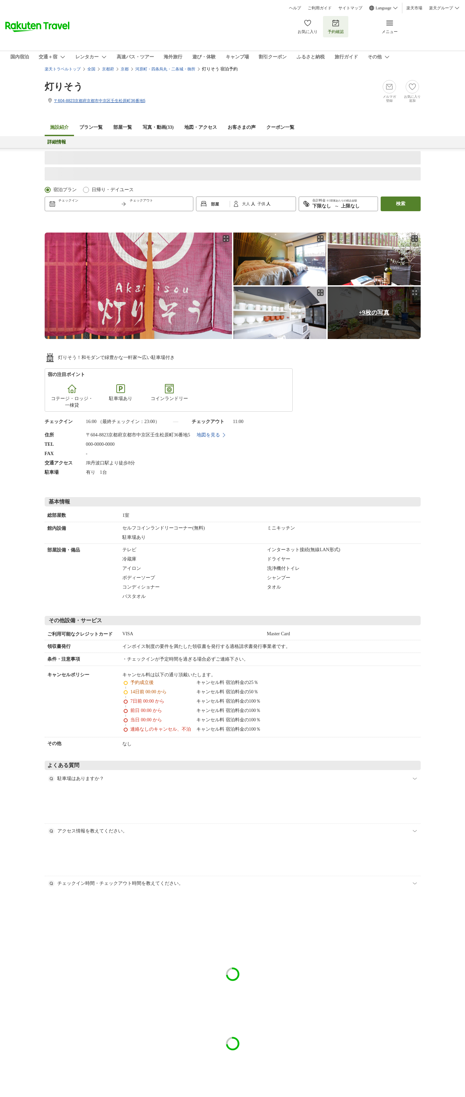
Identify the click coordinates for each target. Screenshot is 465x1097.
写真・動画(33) (158, 127)
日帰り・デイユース (113, 189)
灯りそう (64, 86)
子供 (261, 204)
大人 (246, 204)
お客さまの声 (242, 127)
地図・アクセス (200, 127)
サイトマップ (350, 8)
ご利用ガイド (320, 8)
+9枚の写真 (374, 312)
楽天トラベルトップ (63, 69)
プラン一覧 (91, 127)
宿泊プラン (65, 189)
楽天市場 (414, 8)
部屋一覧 (122, 127)
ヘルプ (295, 8)
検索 (400, 203)
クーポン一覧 (280, 127)
